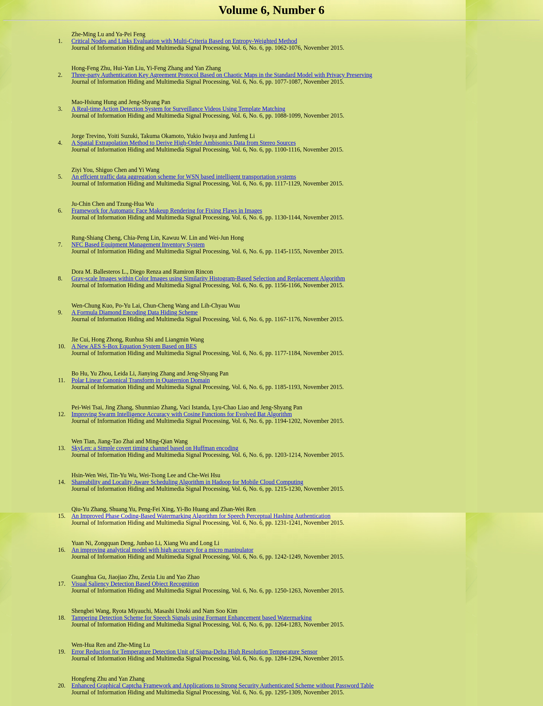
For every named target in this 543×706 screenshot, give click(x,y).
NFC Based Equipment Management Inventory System (137, 244)
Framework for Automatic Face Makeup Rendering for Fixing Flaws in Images (166, 210)
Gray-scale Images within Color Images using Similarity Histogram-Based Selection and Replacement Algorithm (208, 278)
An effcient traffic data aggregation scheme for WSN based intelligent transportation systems (183, 176)
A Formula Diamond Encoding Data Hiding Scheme (134, 312)
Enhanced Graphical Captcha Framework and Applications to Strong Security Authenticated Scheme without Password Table (222, 685)
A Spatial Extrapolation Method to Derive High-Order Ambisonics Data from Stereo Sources (183, 142)
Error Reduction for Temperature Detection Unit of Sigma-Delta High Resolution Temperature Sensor (194, 651)
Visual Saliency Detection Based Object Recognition (135, 583)
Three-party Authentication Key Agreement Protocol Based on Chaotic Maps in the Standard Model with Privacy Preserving (221, 75)
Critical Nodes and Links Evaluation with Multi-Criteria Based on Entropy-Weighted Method (184, 41)
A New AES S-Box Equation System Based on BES (133, 346)
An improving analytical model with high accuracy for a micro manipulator (162, 550)
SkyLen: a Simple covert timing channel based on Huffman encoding (154, 448)
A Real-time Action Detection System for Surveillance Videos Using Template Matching (178, 109)
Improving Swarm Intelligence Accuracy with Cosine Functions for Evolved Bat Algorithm (181, 414)
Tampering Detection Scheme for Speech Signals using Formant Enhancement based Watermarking (191, 617)
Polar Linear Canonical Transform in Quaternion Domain (140, 380)
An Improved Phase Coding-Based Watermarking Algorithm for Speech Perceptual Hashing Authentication (200, 516)
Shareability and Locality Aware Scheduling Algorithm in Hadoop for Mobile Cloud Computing (187, 482)
